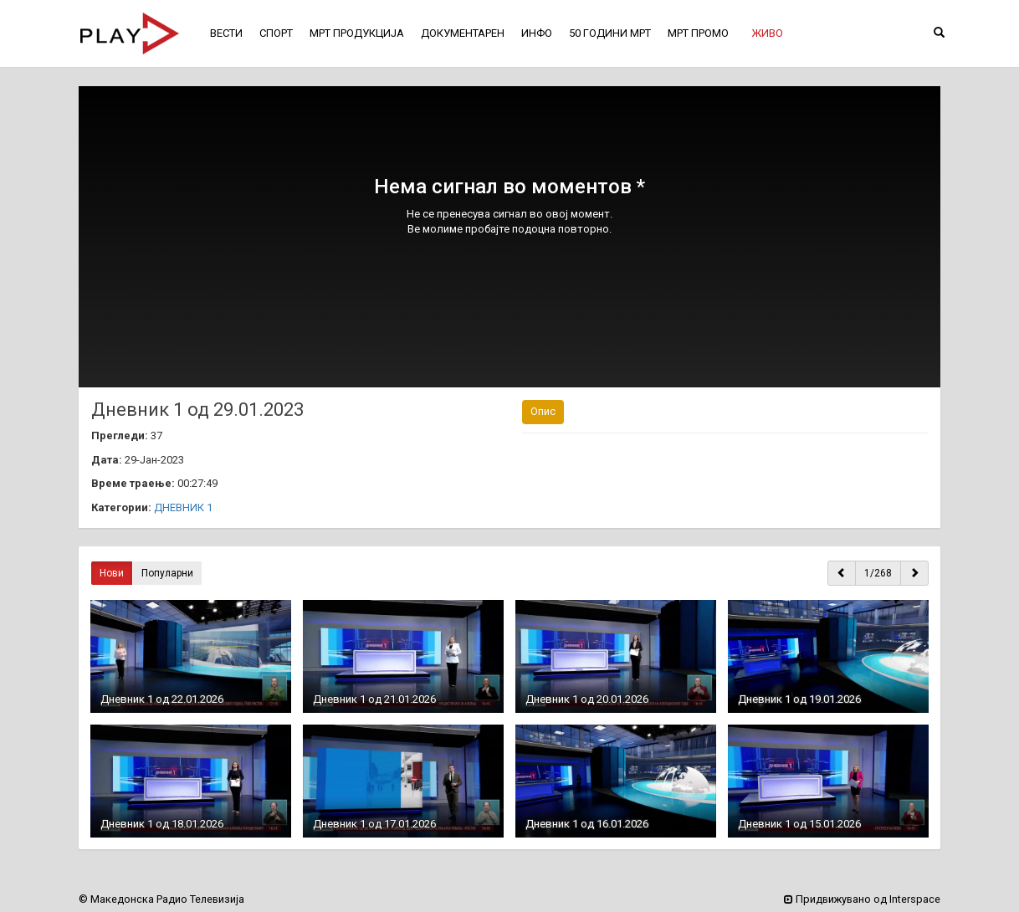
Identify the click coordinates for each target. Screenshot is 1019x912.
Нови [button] (112, 573)
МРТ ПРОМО (698, 33)
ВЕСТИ (226, 33)
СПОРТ (276, 33)
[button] (767, 33)
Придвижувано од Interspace (862, 899)
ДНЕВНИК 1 (183, 507)
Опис (543, 411)
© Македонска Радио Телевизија (161, 899)
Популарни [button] (167, 573)
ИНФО (536, 33)
